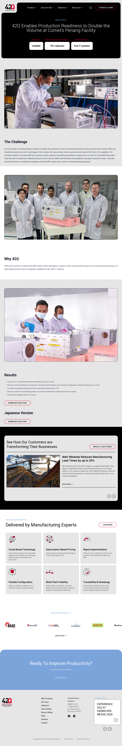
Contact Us (71, 701)
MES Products (47, 698)
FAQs (43, 716)
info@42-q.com (73, 704)
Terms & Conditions (83, 739)
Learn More (108, 525)
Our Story (45, 702)
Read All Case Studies (102, 447)
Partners (44, 719)
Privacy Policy (68, 739)
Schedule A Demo (106, 8)
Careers (44, 723)
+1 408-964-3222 (73, 706)
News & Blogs (46, 712)
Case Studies (46, 709)
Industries (45, 705)
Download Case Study (17, 403)
